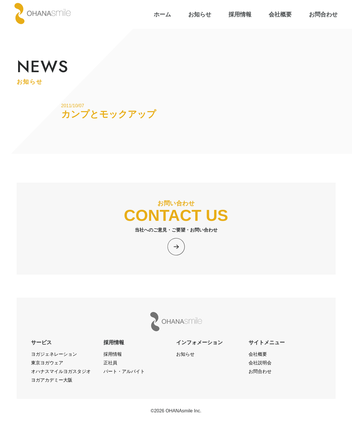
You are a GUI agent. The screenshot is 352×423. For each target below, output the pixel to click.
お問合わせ (260, 371)
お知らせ (185, 354)
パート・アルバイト (124, 371)
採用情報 (112, 354)
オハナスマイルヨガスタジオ (61, 371)
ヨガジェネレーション (54, 354)
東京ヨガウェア (47, 362)
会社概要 (258, 354)
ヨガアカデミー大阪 (51, 380)
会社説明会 (260, 362)
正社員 (110, 362)
